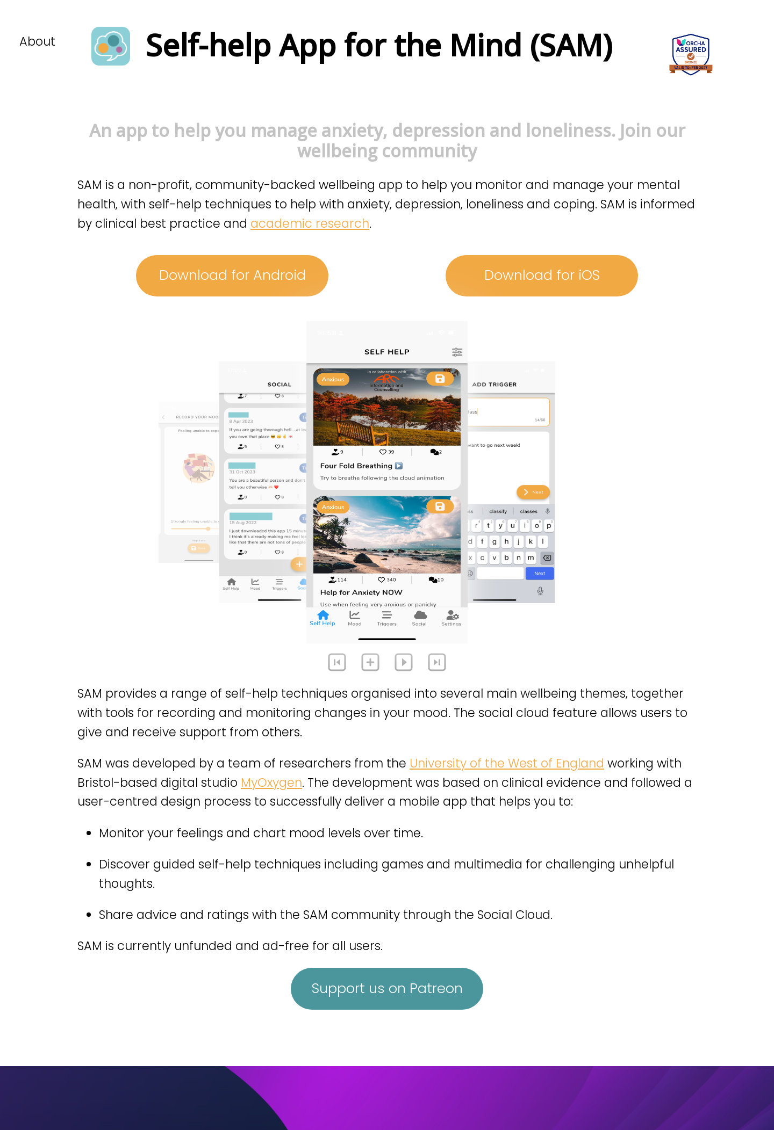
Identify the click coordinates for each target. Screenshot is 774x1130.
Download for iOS (542, 275)
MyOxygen (271, 782)
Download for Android (232, 275)
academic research (309, 223)
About (37, 41)
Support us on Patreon (387, 988)
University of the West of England (507, 763)
